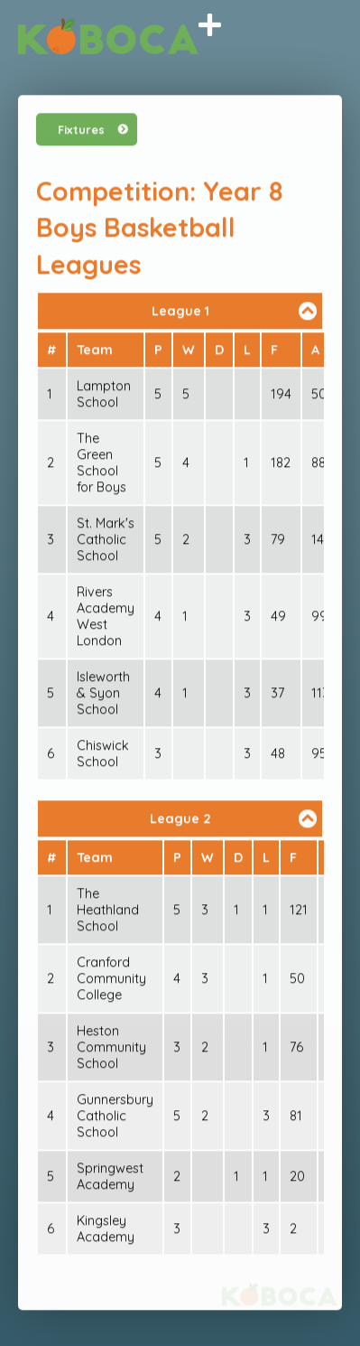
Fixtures (81, 130)
